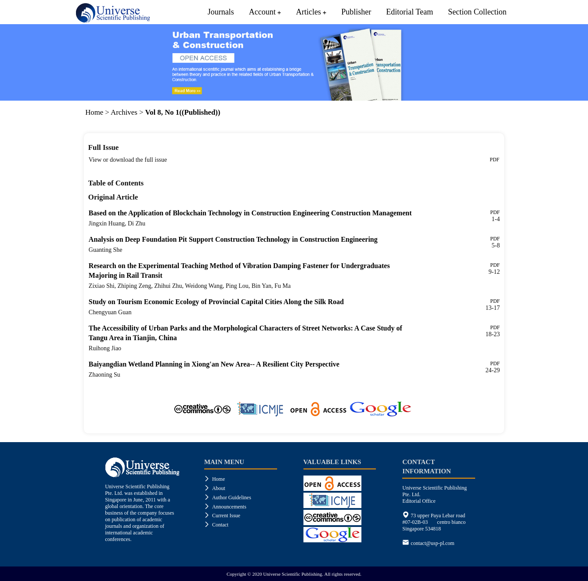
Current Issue (222, 515)
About (214, 488)
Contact (216, 525)
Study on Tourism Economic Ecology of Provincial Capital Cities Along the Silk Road (216, 301)
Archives (124, 112)
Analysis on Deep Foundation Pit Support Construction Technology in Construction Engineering (233, 239)
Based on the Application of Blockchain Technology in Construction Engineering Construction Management (250, 213)
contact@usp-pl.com (432, 543)
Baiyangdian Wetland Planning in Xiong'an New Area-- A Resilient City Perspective (214, 364)
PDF (494, 159)
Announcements (225, 507)
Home (94, 112)
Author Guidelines (227, 497)
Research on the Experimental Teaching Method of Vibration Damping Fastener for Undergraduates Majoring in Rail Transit (239, 270)
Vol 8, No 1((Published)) (182, 112)
